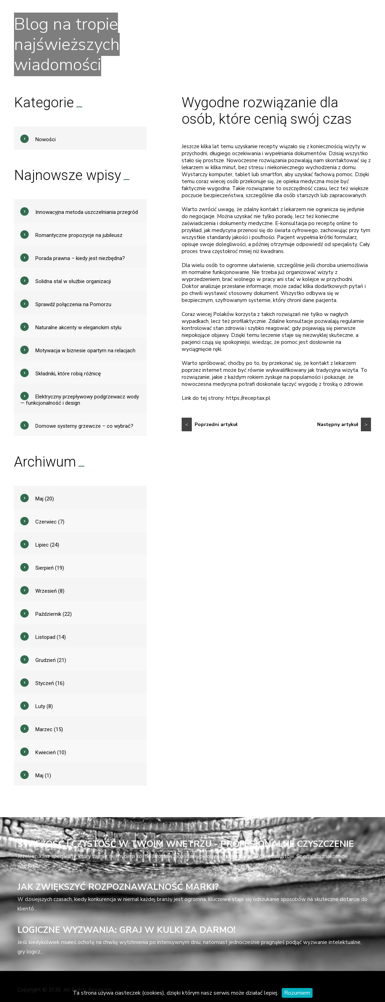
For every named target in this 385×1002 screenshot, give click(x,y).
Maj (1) (43, 775)
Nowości (45, 139)
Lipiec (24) (47, 545)
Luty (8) (44, 706)
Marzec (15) (49, 729)
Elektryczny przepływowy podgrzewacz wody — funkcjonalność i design (79, 400)
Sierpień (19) (49, 568)
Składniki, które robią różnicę (68, 373)
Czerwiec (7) (49, 522)
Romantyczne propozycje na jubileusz (78, 235)
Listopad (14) (50, 637)
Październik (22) (53, 614)
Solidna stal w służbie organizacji (73, 281)
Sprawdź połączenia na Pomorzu (73, 304)
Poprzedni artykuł (209, 424)
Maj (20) (44, 499)
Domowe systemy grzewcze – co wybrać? (84, 426)
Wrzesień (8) (49, 591)
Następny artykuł (344, 424)
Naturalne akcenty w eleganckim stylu (78, 327)
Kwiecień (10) (50, 752)
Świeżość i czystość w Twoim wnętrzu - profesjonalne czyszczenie (186, 844)
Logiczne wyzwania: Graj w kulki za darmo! (127, 930)
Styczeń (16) (49, 683)
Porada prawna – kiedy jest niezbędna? (80, 258)
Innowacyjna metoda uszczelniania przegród (86, 212)
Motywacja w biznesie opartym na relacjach (85, 350)
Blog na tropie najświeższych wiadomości (67, 44)
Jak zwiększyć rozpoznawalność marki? (118, 887)
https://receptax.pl (248, 398)
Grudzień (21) (50, 660)
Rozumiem (297, 993)
